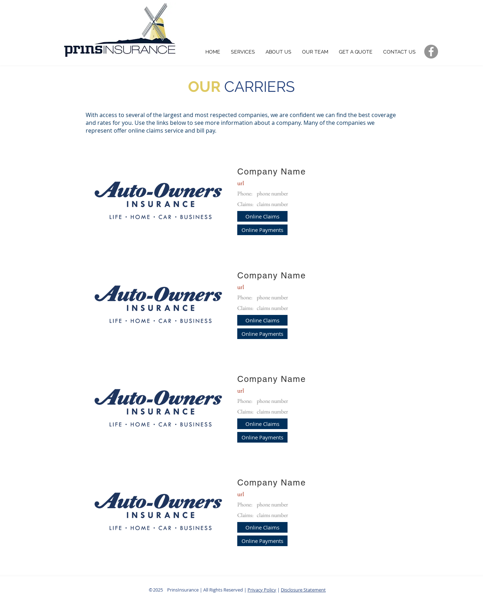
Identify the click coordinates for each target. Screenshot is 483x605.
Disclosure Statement (303, 590)
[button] (262, 216)
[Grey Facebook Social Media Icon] (431, 52)
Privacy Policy (262, 590)
